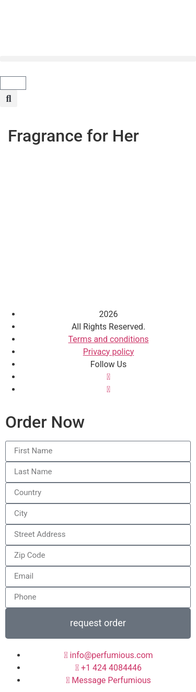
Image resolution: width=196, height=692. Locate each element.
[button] (98, 59)
